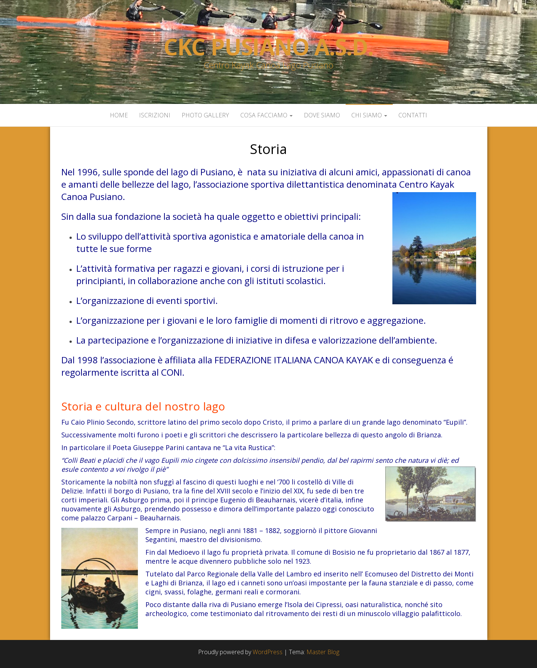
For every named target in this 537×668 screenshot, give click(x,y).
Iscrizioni (154, 115)
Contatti (412, 115)
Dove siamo (322, 115)
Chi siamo (369, 115)
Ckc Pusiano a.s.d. (268, 46)
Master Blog (322, 652)
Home (119, 115)
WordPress (268, 652)
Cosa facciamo (266, 115)
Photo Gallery (205, 115)
